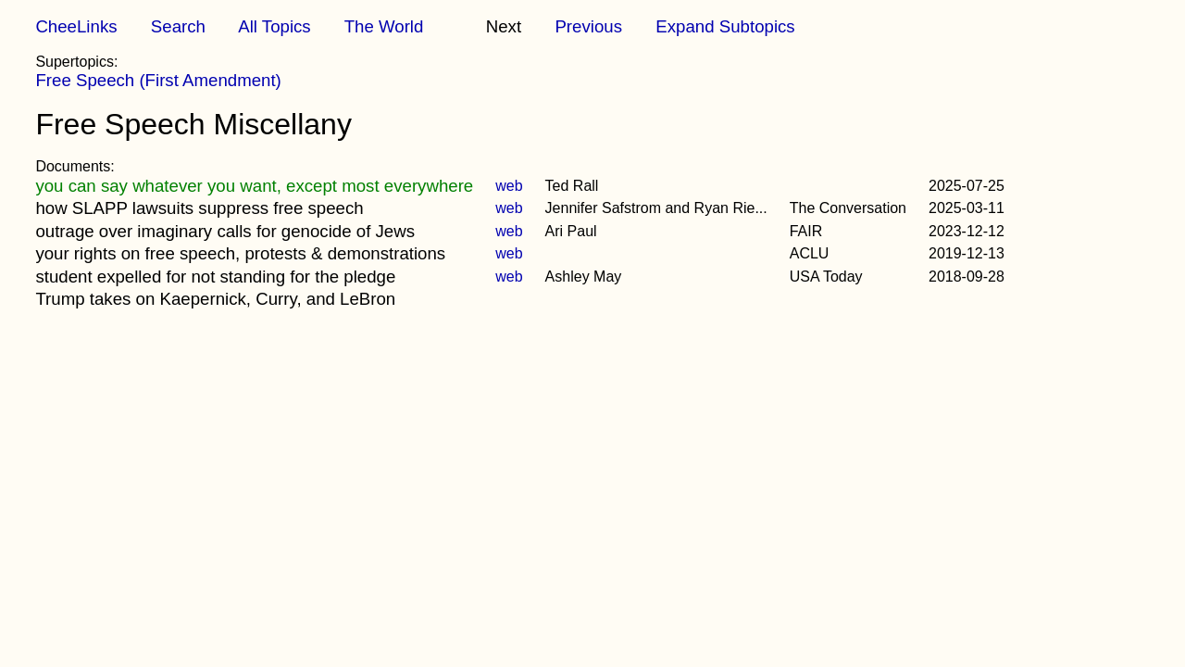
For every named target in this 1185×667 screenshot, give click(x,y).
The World (384, 26)
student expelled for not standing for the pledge (215, 276)
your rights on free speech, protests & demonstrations (240, 253)
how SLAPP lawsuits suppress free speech (199, 208)
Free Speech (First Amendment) (158, 80)
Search (178, 26)
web (508, 186)
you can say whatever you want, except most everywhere (254, 185)
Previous (588, 26)
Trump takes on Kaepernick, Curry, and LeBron (215, 298)
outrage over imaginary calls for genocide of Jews (225, 231)
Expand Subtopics (724, 26)
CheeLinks (76, 26)
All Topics (274, 26)
